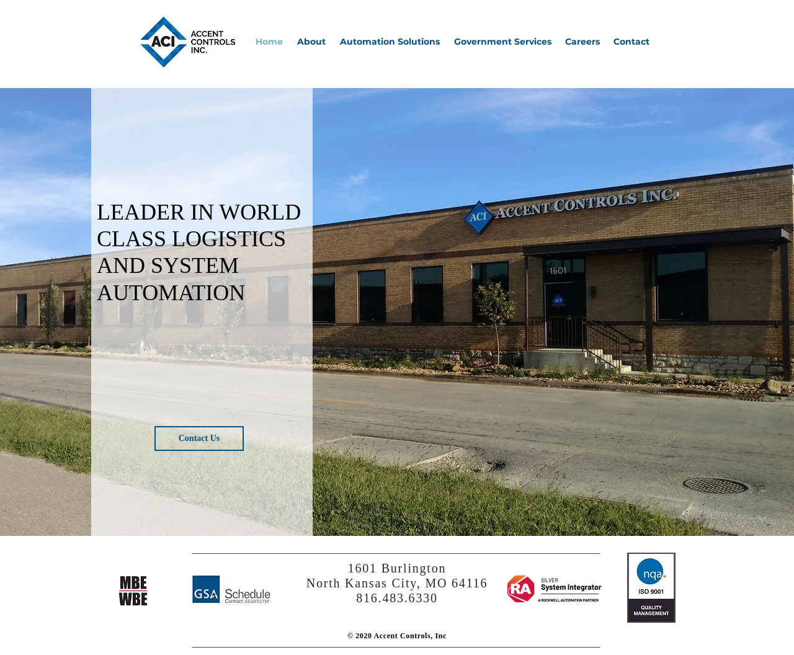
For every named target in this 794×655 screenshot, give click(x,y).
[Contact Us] (199, 438)
